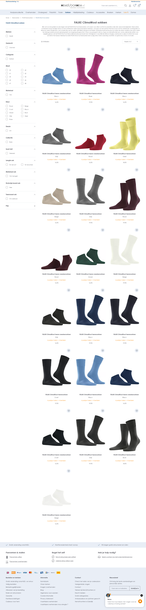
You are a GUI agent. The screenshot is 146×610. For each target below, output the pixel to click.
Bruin (26, 112)
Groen (11, 112)
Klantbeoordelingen (13, 598)
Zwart (11, 109)
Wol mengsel (13, 176)
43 (10, 77)
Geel (26, 116)
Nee (10, 187)
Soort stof (21, 149)
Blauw (27, 109)
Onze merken (45, 584)
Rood (11, 106)
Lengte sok (21, 160)
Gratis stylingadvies (81, 596)
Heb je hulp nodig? (107, 552)
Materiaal (21, 90)
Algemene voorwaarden (49, 593)
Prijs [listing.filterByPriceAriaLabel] (21, 206)
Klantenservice (135, 1)
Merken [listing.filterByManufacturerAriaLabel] (21, 32)
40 (25, 70)
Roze (11, 119)
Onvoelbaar (13, 198)
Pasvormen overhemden (18, 561)
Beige (26, 106)
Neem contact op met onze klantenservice (117, 557)
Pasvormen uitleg (16, 557)
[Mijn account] (129, 5)
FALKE (11, 36)
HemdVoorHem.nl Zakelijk (84, 601)
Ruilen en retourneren (13, 593)
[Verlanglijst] (133, 5)
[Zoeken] (125, 5)
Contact (78, 577)
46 (25, 80)
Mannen (12, 47)
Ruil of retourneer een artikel (66, 557)
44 (25, 77)
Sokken (11, 59)
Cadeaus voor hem (13, 601)
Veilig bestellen (11, 584)
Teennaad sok (21, 194)
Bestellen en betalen (13, 577)
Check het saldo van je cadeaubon (87, 581)
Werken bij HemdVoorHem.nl (85, 590)
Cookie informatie (46, 596)
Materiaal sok (21, 172)
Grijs (10, 116)
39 (10, 70)
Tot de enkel (29, 165)
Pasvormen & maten (15, 552)
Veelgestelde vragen (82, 584)
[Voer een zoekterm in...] (113, 5)
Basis (10, 142)
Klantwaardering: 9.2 (12, 1)
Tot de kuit (12, 165)
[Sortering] (131, 41)
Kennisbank (44, 581)
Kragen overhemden (47, 587)
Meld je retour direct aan (64, 561)
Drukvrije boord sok (21, 183)
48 (25, 83)
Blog (42, 590)
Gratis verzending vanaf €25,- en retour (19, 581)
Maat (21, 66)
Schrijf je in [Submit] (135, 588)
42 (25, 73)
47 (10, 83)
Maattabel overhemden (49, 601)
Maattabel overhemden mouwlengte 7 (54, 604)
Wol (10, 95)
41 (10, 73)
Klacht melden (80, 593)
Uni (10, 130)
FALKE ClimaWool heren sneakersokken (56, 93)
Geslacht (21, 43)
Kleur (21, 102)
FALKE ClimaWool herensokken (90, 93)
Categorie (21, 55)
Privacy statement (46, 598)
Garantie (9, 596)
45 (10, 80)
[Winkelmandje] (138, 5)
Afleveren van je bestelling (15, 590)
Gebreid (12, 153)
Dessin (21, 126)
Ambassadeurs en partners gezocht (87, 598)
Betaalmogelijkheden (13, 587)
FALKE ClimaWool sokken (15, 23)
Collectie (21, 138)
